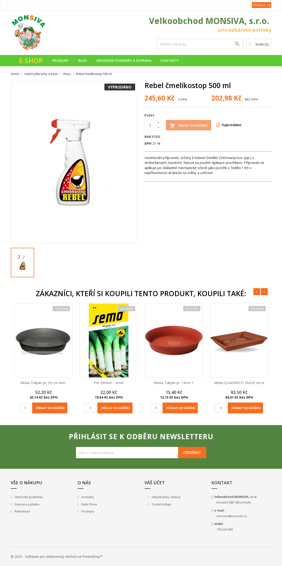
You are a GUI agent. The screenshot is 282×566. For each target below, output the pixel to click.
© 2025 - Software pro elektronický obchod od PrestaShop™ (57, 556)
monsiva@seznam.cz (232, 516)
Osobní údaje (161, 504)
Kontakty (170, 60)
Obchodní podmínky (28, 497)
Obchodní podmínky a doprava (123, 60)
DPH (148, 143)
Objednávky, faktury (166, 497)
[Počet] (150, 125)
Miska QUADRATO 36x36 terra (239, 382)
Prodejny (60, 60)
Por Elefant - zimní (108, 382)
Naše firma (89, 504)
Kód (148, 136)
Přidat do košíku (188, 126)
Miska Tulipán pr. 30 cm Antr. (43, 382)
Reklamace (22, 511)
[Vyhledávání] (200, 44)
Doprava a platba (26, 504)
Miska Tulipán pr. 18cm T (174, 382)
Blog (82, 60)
